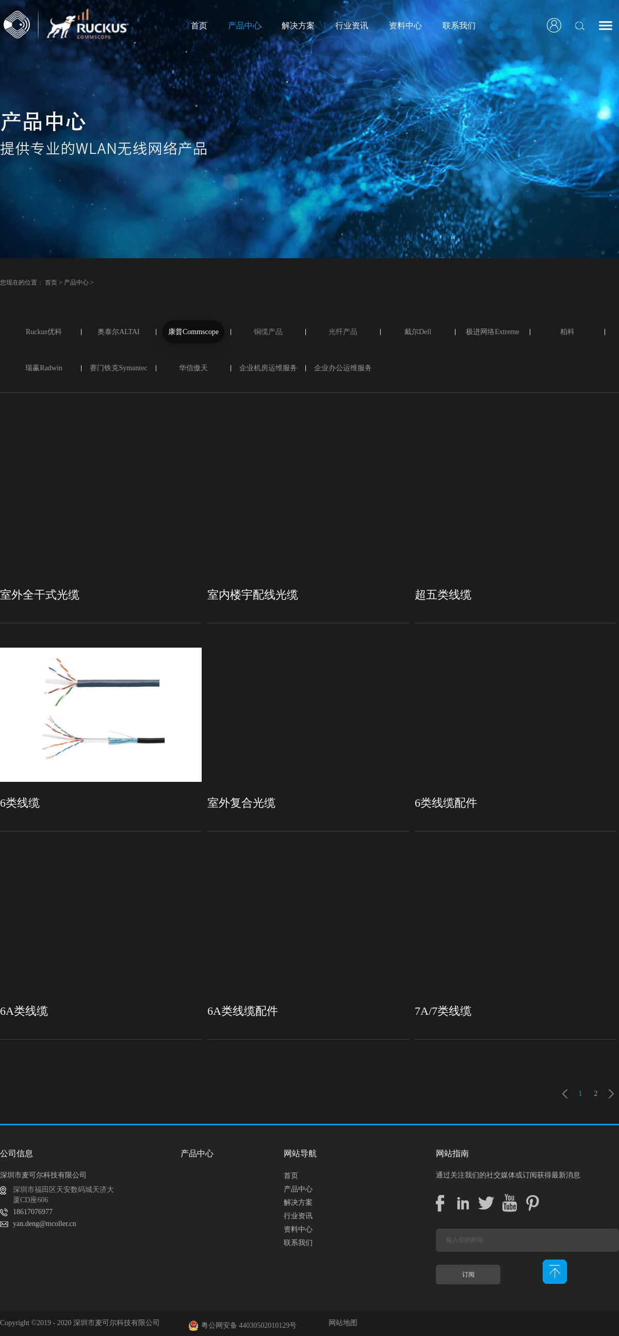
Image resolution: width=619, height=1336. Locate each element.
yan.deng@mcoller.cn (44, 1224)
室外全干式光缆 (39, 594)
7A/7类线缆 (443, 1010)
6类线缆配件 (446, 802)
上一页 (565, 1094)
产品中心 (76, 282)
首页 (199, 25)
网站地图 (341, 1323)
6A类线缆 (24, 1010)
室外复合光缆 (241, 802)
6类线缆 (20, 802)
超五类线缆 (443, 594)
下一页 (611, 1094)
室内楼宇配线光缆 (252, 594)
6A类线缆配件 (242, 1010)
